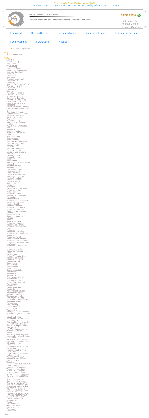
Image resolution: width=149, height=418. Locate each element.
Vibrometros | (11, 308)
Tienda (9, 402)
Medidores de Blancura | (15, 225)
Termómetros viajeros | (15, 293)
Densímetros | (11, 119)
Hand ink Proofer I (13, 220)
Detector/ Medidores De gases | (15, 134)
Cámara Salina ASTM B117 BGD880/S (17, 104)
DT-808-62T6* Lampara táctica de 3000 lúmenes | (16, 372)
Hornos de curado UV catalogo (14, 217)
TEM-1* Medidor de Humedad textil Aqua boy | (17, 354)
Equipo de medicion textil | (16, 142)
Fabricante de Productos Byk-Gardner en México (17, 300)
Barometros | (11, 74)
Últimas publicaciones (14, 54)
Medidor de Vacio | (13, 237)
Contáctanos (11, 411)
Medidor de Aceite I (13, 214)
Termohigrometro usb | (15, 298)
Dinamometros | (12, 140)
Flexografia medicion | (14, 157)
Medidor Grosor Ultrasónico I (17, 201)
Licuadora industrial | (14, 180)
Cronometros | (11, 89)
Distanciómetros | (13, 121)
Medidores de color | (14, 194)
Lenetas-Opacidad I (14, 178)
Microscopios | (11, 192)
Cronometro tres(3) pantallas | (17, 114)
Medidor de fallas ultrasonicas (17, 241)
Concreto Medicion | (14, 86)
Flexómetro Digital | (13, 155)
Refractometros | (12, 268)
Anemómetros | (12, 63)
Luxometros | (11, 185)
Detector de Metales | (14, 131)
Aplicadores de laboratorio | (17, 70)
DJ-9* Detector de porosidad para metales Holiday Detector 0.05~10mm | (18, 336)
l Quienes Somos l (39, 33)
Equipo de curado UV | (15, 143)
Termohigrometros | (13, 168)
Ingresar (16, 49)
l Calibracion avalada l (126, 33)
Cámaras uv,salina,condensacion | (15, 92)
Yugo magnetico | (13, 307)
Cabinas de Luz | (12, 81)
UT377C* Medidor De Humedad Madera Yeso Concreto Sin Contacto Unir (17, 381)
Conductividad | (12, 82)
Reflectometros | (12, 267)
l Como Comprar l (19, 42)
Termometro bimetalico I (15, 296)
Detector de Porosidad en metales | (16, 123)
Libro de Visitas (12, 404)
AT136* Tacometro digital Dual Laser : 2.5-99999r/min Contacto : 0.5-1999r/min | (18, 365)
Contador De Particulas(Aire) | (18, 84)
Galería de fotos (12, 407)
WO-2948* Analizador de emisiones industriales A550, (17, 389)
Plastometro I (11, 279)
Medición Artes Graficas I (16, 239)
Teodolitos (10, 362)
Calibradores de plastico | (16, 98)
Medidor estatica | (13, 199)
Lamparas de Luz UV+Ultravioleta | (13, 182)
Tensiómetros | (12, 305)
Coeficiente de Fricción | (15, 112)
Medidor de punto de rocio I (17, 188)
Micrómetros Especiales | (16, 195)
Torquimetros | (11, 275)
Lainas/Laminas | (13, 173)
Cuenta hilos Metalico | (15, 117)
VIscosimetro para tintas (15, 369)
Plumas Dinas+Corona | (15, 282)
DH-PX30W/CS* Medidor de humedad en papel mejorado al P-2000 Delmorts (17, 341)
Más (6, 414)
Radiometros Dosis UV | (15, 176)
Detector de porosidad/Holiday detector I (18, 163)
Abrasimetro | (11, 67)
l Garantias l (42, 42)
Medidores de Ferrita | (14, 230)
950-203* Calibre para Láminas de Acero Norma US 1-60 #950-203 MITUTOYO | (17, 393)
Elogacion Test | (12, 145)
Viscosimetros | (12, 310)
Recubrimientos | (12, 265)
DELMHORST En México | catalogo (16, 127)
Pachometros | (12, 284)
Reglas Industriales (13, 261)
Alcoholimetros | (12, 62)
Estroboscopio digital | (14, 150)
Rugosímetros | (12, 263)
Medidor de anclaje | (14, 190)
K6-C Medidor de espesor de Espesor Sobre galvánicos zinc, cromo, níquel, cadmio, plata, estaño (17, 324)
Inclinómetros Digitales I (15, 291)
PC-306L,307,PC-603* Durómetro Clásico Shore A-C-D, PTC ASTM (17, 358)
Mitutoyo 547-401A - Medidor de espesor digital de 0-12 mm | (18, 313)
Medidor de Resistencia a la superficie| (17, 234)
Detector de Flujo (13, 136)
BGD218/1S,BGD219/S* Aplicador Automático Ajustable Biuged (15, 398)
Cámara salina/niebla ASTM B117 (17, 109)
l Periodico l (63, 42)
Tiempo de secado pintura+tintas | (13, 288)
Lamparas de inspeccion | (16, 175)
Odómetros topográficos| (15, 260)
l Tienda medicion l (66, 33)
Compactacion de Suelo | (16, 100)
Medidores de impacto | (15, 223)
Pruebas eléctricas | (14, 169)
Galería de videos (13, 406)
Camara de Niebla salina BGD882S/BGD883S (15, 95)
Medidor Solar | (12, 254)
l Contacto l (16, 33)
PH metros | (11, 187)
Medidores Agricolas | (14, 206)
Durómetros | (11, 129)
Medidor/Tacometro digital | (16, 256)
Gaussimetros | (12, 161)
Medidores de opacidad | (15, 115)
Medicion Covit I (12, 204)
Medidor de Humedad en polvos (16, 252)
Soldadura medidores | (15, 79)
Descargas (10, 409)
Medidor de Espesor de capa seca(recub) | (17, 243)
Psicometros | (11, 286)
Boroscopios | (11, 76)
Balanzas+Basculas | (14, 72)
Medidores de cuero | (14, 258)
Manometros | (11, 197)
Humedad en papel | (14, 221)
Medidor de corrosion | (15, 232)
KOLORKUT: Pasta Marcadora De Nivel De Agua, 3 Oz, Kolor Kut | (17, 318)
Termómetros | (11, 272)
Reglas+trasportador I (14, 270)
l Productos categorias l (95, 33)
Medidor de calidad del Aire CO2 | (16, 247)
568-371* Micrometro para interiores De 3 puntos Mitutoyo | (16, 331)
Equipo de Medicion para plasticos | (16, 153)
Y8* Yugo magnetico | (14, 280)
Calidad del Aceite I (13, 88)
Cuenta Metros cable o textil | (17, 107)
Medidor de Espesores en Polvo (16, 227)
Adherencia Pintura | (14, 69)
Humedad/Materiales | (14, 166)
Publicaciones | (12, 303)
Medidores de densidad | (15, 209)
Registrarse (25, 49)
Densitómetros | (12, 138)
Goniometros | (11, 159)
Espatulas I (10, 147)
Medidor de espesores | (15, 202)
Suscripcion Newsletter (15, 294)
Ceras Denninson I (13, 102)
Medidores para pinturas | (16, 208)
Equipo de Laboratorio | (15, 148)
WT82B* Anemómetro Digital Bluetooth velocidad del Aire (17, 385)
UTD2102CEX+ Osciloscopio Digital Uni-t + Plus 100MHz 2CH (17, 376)
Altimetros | (10, 60)
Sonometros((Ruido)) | (15, 277)
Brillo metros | (11, 77)
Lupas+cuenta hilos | (14, 171)
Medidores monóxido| (14, 249)
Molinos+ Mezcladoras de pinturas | (16, 212)
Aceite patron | (12, 65)
